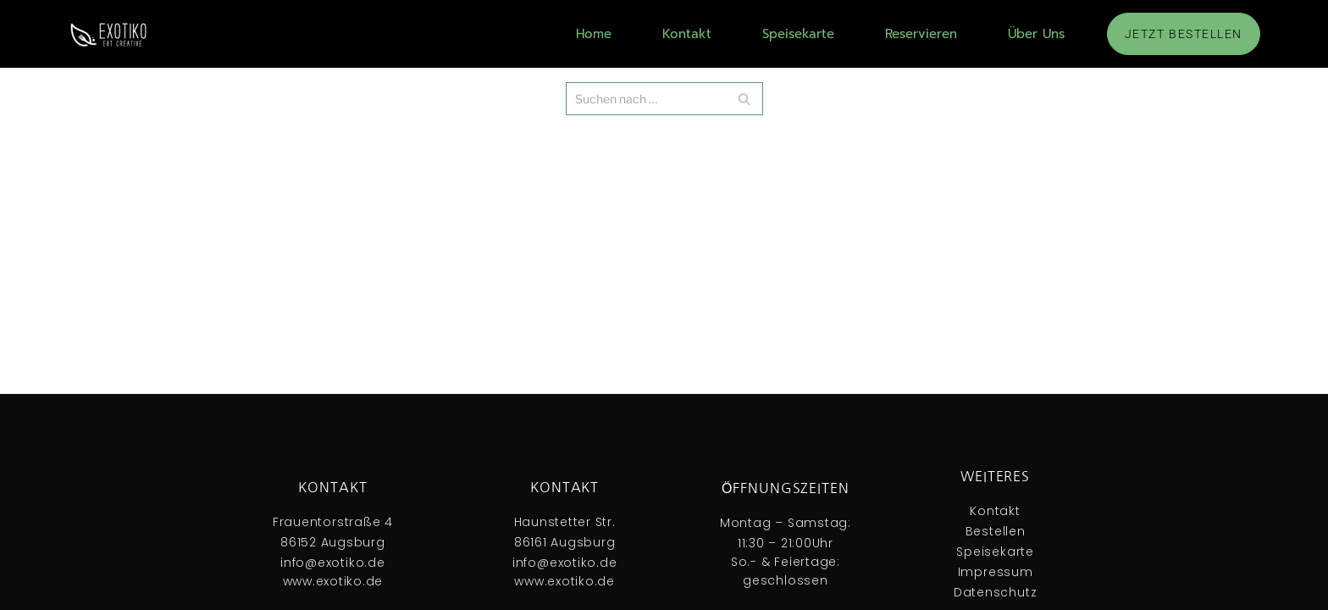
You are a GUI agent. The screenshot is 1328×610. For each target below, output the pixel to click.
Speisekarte (798, 34)
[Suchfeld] (664, 98)
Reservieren (921, 34)
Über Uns (1036, 34)
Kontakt (686, 34)
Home (593, 34)
